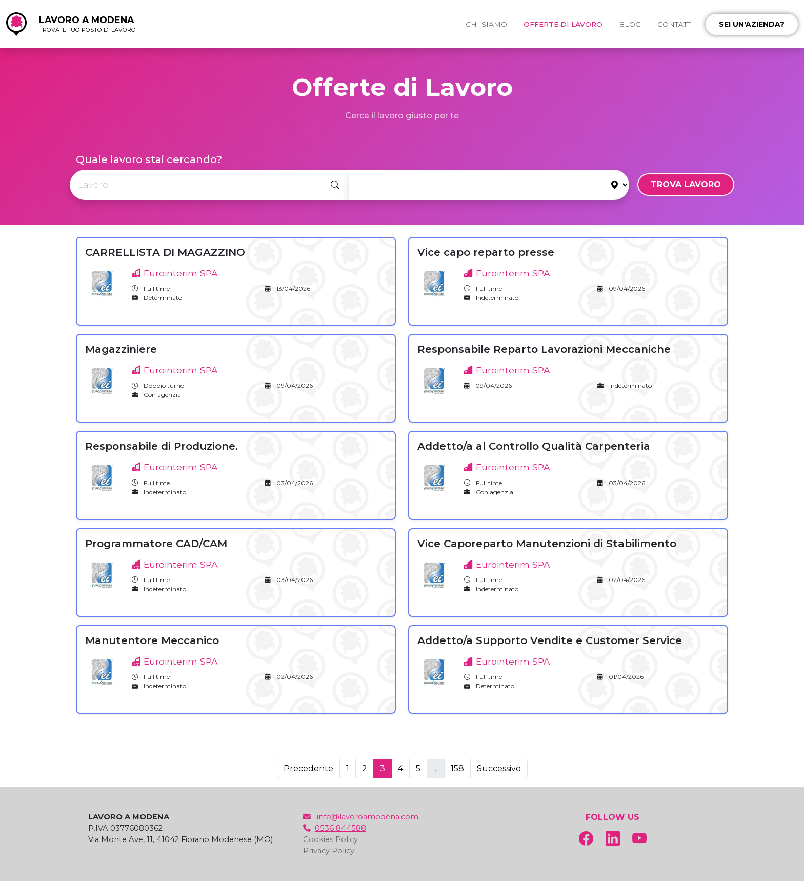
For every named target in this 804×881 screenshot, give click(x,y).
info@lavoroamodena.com (360, 817)
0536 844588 (334, 828)
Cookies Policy (330, 839)
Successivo (499, 768)
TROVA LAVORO (686, 184)
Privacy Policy (328, 850)
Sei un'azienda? (752, 24)
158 (457, 768)
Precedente (308, 768)
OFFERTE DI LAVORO (563, 24)
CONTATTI (675, 24)
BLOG (630, 24)
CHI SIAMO (486, 24)
